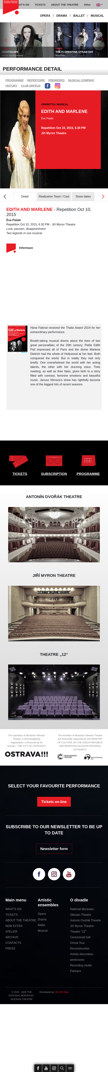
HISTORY (11, 85)
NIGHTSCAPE (10, 51)
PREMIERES (56, 80)
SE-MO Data (62, 992)
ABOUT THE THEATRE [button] (64, 4)
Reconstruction (79, 948)
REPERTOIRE (36, 80)
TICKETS (20, 474)
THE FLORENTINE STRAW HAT (74, 51)
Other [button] (87, 4)
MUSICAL (97, 15)
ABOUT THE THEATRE (20, 920)
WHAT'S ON (13, 909)
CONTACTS (13, 942)
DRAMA (61, 15)
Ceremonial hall (80, 937)
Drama (42, 919)
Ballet (41, 925)
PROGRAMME (14, 80)
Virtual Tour (77, 942)
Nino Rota (60, 55)
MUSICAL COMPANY (81, 80)
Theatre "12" (78, 931)
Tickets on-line (54, 802)
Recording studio (81, 965)
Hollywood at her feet (78, 353)
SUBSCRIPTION (54, 474)
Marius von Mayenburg (12, 55)
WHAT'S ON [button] (22, 4)
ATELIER (11, 931)
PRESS (10, 948)
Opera (42, 913)
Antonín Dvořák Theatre (85, 920)
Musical (43, 930)
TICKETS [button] (40, 4)
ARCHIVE (11, 937)
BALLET (79, 15)
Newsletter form (54, 849)
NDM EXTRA (14, 926)
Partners (75, 971)
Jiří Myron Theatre (82, 926)
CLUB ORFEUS (30, 85)
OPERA (45, 15)
